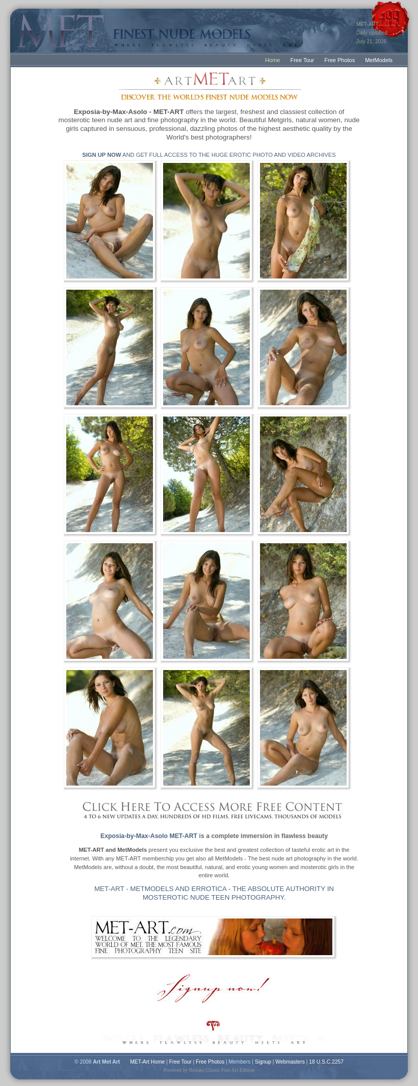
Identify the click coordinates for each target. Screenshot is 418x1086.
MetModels (379, 60)
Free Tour (302, 60)
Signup (263, 1062)
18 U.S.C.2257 (326, 1062)
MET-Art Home (147, 1062)
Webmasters (290, 1062)
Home (272, 60)
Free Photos (339, 60)
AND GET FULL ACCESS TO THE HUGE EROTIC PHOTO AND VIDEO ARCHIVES (209, 155)
